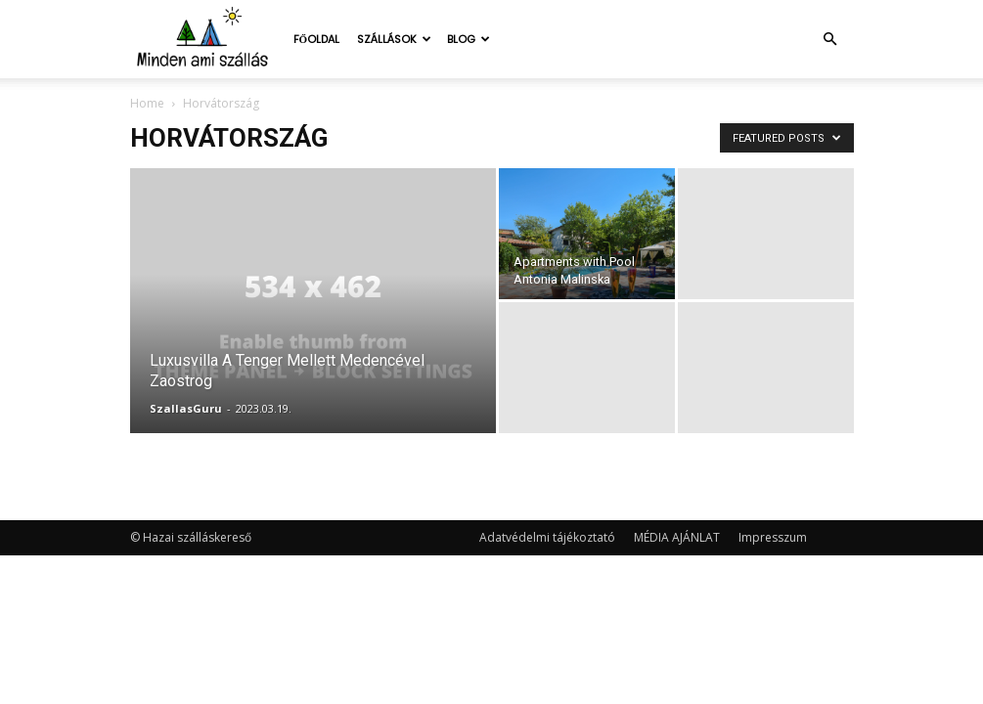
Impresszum (772, 537)
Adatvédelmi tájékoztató (547, 537)
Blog (468, 39)
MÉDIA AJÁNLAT (677, 537)
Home (147, 103)
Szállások (394, 39)
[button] (830, 39)
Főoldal (316, 39)
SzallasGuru (186, 408)
